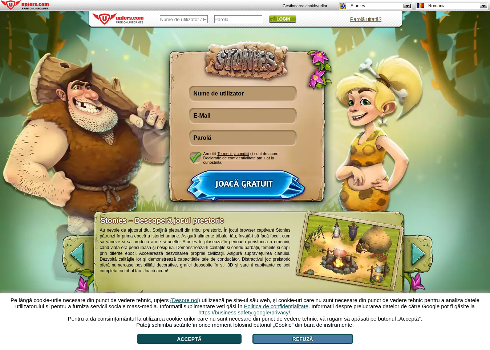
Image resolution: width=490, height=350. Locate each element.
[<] (71, 257)
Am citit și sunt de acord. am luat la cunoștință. (241, 157)
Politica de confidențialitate (276, 306)
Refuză (302, 339)
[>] (424, 257)
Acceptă (189, 339)
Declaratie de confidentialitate (229, 158)
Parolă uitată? (365, 19)
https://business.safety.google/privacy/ (244, 312)
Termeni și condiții (233, 153)
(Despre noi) (185, 300)
